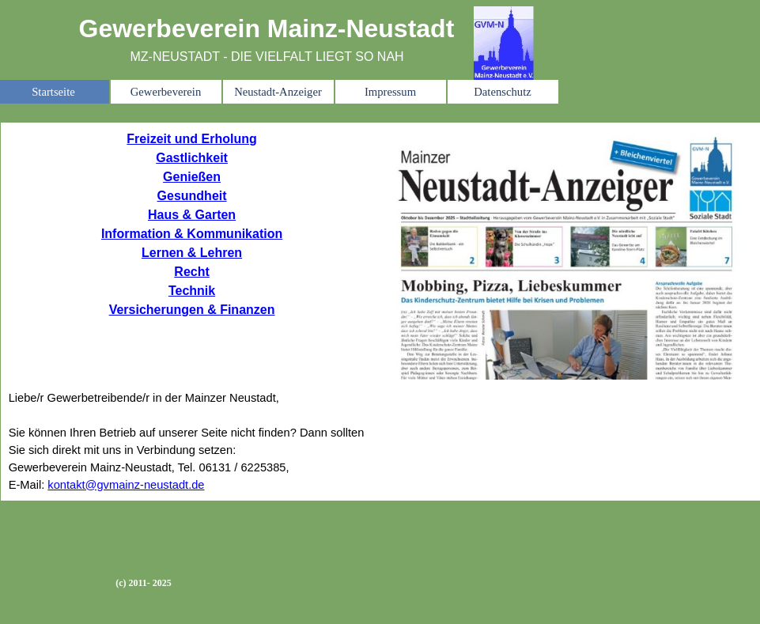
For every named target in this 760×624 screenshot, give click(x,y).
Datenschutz (502, 91)
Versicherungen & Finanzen (192, 309)
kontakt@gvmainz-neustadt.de (125, 484)
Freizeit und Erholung (191, 139)
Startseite (53, 91)
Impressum (390, 91)
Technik (191, 290)
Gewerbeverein (166, 91)
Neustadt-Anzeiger (278, 91)
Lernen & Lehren (192, 252)
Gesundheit (192, 195)
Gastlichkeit (192, 158)
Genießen (192, 176)
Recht (191, 271)
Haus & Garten (192, 214)
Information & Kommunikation (191, 233)
